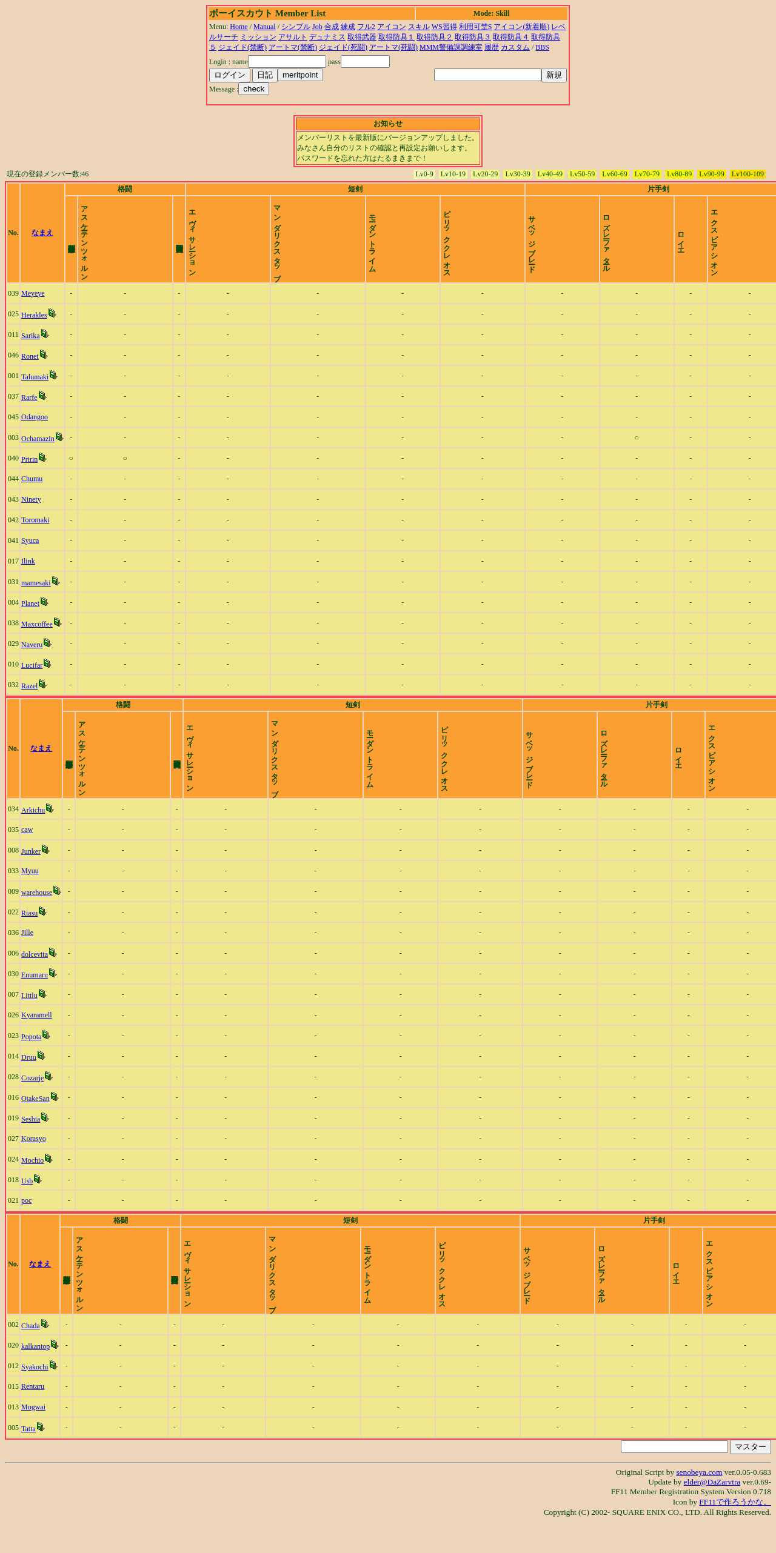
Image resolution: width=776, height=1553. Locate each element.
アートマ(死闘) (393, 47)
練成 (348, 26)
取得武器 (361, 37)
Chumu (33, 489)
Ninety (33, 509)
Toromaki (37, 530)
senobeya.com (699, 1503)
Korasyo (35, 1159)
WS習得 (444, 26)
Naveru (33, 655)
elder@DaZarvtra (712, 1512)
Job (317, 26)
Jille (29, 953)
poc (28, 1221)
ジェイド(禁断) (242, 47)
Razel (31, 696)
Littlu (31, 1016)
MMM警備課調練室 (451, 47)
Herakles (36, 325)
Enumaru (36, 995)
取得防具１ (396, 37)
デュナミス (327, 37)
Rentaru (34, 1417)
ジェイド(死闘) (343, 47)
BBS (542, 47)
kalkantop (37, 1377)
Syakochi (36, 1398)
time (755, 238)
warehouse (38, 913)
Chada (32, 1356)
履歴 (491, 47)
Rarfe (31, 408)
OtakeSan (37, 1119)
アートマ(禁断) (293, 47)
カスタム (515, 47)
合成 (331, 26)
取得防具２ (434, 37)
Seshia (32, 1140)
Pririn (31, 469)
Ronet (32, 366)
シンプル (295, 26)
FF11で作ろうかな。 (735, 1532)
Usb (29, 1201)
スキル (419, 26)
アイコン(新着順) (521, 26)
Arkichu (35, 830)
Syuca (32, 551)
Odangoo (36, 427)
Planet (32, 614)
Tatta (30, 1459)
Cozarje (34, 1098)
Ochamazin (39, 449)
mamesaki (38, 593)
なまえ (54, 238)
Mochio (34, 1181)
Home (238, 26)
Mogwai (35, 1438)
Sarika (32, 346)
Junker (32, 872)
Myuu (32, 891)
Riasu (31, 933)
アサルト (292, 37)
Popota (33, 1057)
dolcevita (36, 975)
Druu (30, 1078)
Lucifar (33, 675)
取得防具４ (511, 37)
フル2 (366, 26)
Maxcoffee (39, 634)
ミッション (258, 37)
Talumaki (36, 387)
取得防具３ (473, 37)
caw (29, 850)
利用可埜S (475, 26)
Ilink (30, 571)
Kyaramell (38, 1035)
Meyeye (35, 303)
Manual (264, 26)
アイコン (391, 26)
